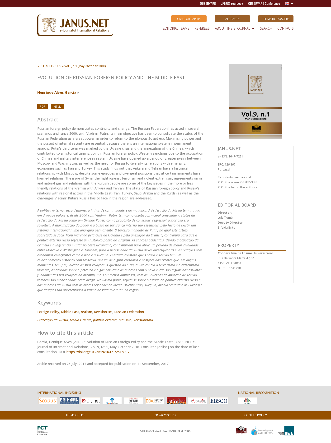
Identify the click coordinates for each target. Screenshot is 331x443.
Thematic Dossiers (275, 19)
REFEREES (202, 29)
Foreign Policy (48, 311)
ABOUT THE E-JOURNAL (232, 29)
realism (86, 311)
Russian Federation (129, 311)
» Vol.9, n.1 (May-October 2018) (84, 66)
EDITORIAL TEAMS (176, 29)
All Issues (232, 19)
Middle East (70, 311)
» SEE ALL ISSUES (49, 66)
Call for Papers (188, 19)
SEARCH (266, 29)
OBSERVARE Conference (264, 4)
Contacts (285, 29)
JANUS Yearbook (232, 4)
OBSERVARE (208, 4)
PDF (42, 107)
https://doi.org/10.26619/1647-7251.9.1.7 (97, 352)
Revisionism (103, 311)
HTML (57, 107)
